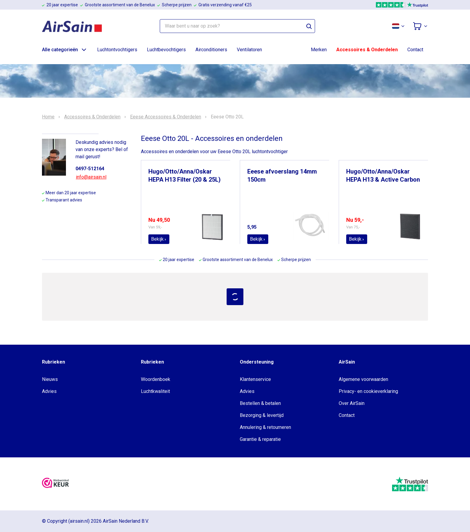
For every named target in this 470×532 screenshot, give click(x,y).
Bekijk (159, 239)
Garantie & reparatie (260, 439)
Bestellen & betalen (260, 403)
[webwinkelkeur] (55, 484)
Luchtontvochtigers (117, 49)
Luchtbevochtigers (166, 49)
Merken (319, 49)
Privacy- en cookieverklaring (368, 391)
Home (48, 116)
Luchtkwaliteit (155, 391)
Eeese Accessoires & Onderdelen (165, 116)
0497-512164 (90, 168)
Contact (415, 49)
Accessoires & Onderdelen (367, 49)
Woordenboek (155, 379)
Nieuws (50, 379)
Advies (49, 391)
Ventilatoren (249, 49)
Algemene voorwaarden (363, 379)
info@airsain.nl (91, 177)
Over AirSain (351, 403)
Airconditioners (211, 49)
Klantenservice (255, 379)
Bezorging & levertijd (262, 415)
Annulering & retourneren (265, 427)
